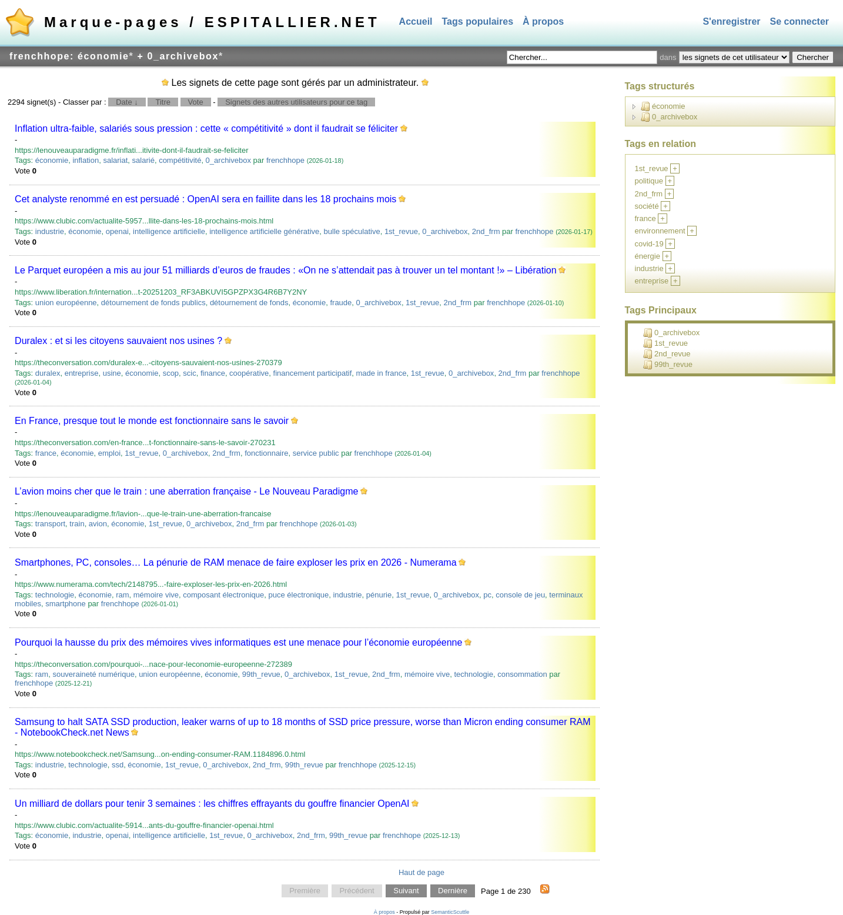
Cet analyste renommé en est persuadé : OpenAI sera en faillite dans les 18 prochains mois (205, 199)
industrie (49, 231)
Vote (195, 102)
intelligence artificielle (169, 231)
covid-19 (649, 243)
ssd (117, 764)
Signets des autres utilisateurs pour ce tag (296, 102)
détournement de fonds (249, 302)
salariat (115, 160)
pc (487, 594)
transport (50, 523)
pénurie (379, 594)
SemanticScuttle (450, 912)
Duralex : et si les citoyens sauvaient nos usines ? (118, 341)
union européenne (66, 302)
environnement (660, 230)
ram (122, 594)
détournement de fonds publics (153, 302)
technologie (55, 594)
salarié (143, 160)
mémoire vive (156, 594)
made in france (381, 373)
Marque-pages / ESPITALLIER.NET (212, 22)
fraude (341, 302)
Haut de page (421, 872)
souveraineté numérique (93, 674)
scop (171, 373)
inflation (85, 160)
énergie (647, 256)
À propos (543, 21)
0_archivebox (228, 160)
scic (189, 373)
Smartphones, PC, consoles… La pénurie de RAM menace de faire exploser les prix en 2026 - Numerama (235, 562)
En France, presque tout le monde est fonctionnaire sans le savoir (152, 421)
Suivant (406, 891)
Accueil (416, 21)
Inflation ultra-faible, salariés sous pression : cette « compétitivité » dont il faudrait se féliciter (206, 128)
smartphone (65, 603)
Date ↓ (127, 102)
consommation (522, 674)
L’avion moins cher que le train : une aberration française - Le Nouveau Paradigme (186, 491)
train (76, 523)
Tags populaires (478, 21)
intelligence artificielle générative (264, 231)
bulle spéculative (352, 231)
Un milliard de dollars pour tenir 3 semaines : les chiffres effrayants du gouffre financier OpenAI (212, 804)
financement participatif (312, 373)
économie (51, 160)
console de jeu (520, 594)
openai (117, 231)
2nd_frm (486, 231)
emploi (109, 453)
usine (112, 373)
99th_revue (261, 674)
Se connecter (799, 21)
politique (649, 180)
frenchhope (285, 160)
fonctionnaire (266, 453)
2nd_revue (666, 354)
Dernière (452, 891)
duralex (48, 373)
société (647, 206)
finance (212, 373)
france (45, 453)
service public (316, 453)
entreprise (82, 373)
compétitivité (180, 160)
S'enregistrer (731, 21)
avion (98, 523)
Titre (162, 102)
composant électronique (223, 594)
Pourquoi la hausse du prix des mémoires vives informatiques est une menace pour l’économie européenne (238, 642)
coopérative (249, 373)
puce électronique (299, 594)
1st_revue (401, 231)
